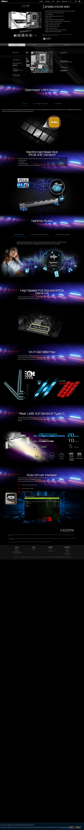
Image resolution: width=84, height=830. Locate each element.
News (53, 1)
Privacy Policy (64, 827)
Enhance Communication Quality (39, 234)
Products (41, 1)
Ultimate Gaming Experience (62, 234)
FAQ (50, 549)
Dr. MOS (25, 103)
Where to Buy (64, 1)
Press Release (33, 548)
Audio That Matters (19, 234)
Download (50, 548)
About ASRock (16, 548)
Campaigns (47, 1)
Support (58, 1)
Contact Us (17, 549)
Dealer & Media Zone (67, 553)
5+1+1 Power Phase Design (41, 103)
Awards (33, 549)
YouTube (67, 549)
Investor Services (17, 553)
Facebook (67, 548)
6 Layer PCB (58, 103)
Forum (67, 552)
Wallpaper (67, 554)
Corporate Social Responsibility (17, 552)
